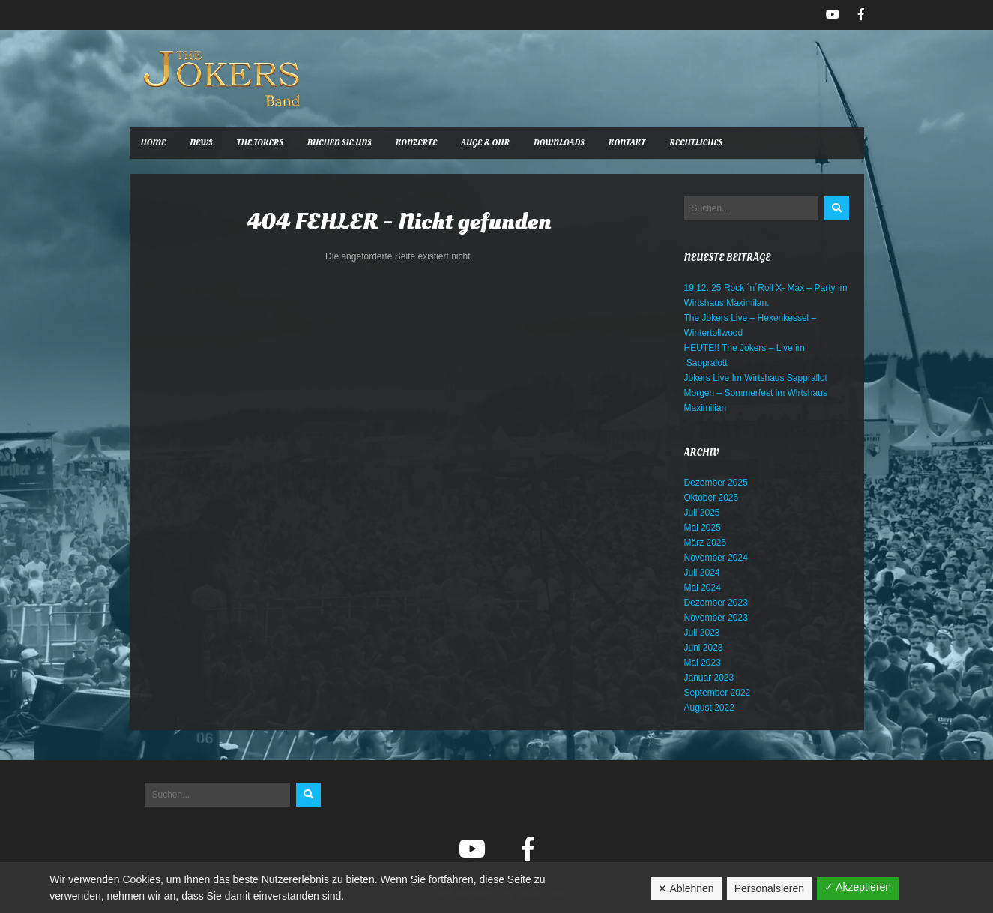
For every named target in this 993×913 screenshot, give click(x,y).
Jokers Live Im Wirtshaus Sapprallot (755, 378)
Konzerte (417, 142)
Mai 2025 (702, 527)
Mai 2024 (702, 587)
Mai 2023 (702, 662)
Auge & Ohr (485, 142)
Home (153, 142)
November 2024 (716, 557)
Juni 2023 (703, 647)
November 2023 (716, 617)
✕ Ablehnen (685, 888)
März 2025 (705, 542)
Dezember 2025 (716, 482)
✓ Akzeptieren (857, 887)
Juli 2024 (702, 572)
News (201, 142)
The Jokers (260, 142)
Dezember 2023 (716, 602)
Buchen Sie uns (339, 142)
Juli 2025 (702, 512)
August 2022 (709, 707)
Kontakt (627, 142)
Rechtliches (695, 142)
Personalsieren (769, 888)
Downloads (559, 142)
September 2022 (717, 692)
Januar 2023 (709, 677)
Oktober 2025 (711, 497)
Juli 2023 (702, 632)
